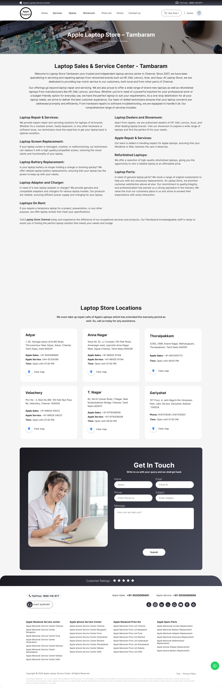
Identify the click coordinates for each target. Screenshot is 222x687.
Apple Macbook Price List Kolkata (128, 648)
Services (57, 13)
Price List (107, 13)
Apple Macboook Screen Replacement (175, 626)
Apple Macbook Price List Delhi (127, 651)
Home (44, 13)
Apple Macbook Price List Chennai (129, 626)
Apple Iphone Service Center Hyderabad (88, 637)
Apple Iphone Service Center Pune (86, 633)
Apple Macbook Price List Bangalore (130, 629)
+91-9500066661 (138, 595)
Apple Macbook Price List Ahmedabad (131, 644)
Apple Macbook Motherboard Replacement (170, 641)
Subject (160, 492)
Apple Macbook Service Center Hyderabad (40, 640)
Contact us (135, 13)
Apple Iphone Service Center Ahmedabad (89, 644)
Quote (190, 13)
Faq (178, 673)
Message (119, 505)
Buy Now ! (171, 13)
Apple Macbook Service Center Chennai (44, 626)
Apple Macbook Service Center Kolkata (44, 655)
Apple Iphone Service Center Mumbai (87, 640)
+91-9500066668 (184, 595)
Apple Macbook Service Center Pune (43, 636)
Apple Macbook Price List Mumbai (129, 637)
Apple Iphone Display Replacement (173, 647)
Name (117, 479)
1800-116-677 (195, 3)
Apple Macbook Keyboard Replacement (175, 637)
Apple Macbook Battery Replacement (174, 629)
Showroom (89, 13)
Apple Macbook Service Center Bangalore (40, 630)
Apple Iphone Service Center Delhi (85, 651)
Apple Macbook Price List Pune (127, 633)
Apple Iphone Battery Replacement (173, 650)
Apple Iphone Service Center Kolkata (87, 648)
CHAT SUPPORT (38, 604)
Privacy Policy (189, 673)
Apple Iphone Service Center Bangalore (88, 629)
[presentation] (135, 538)
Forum (120, 13)
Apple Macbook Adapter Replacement (174, 633)
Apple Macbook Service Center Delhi (43, 659)
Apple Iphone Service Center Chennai (87, 626)
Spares (72, 13)
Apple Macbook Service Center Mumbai (44, 646)
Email (159, 479)
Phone (118, 492)
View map (35, 371)
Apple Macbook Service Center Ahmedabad (40, 650)
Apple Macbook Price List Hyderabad (130, 640)
